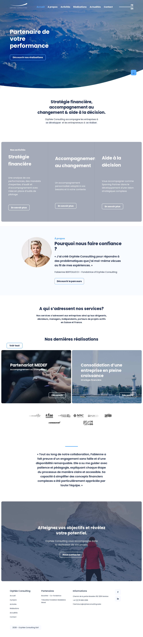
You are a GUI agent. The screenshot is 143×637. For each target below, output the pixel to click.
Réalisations (80, 7)
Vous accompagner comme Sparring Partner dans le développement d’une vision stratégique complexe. (118, 186)
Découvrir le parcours (69, 281)
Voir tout (15, 345)
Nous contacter (71, 554)
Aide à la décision (111, 161)
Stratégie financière (19, 160)
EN (132, 8)
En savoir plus (19, 207)
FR (132, 5)
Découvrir (57, 395)
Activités (65, 7)
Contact (108, 7)
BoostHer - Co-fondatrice (51, 596)
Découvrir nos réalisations (28, 57)
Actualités (95, 7)
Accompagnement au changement (76, 162)
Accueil (41, 7)
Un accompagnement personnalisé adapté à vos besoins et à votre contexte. (70, 186)
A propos (53, 7)
